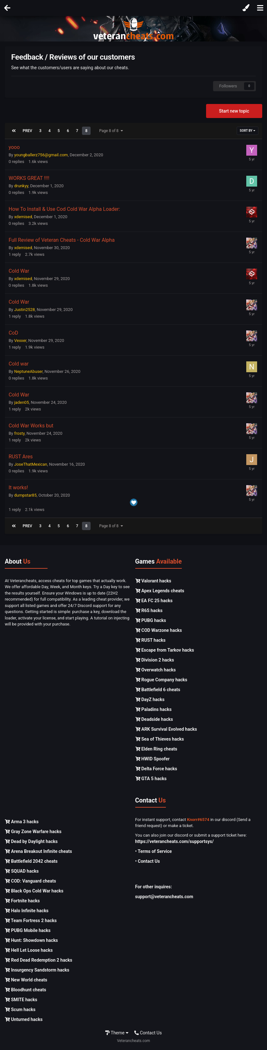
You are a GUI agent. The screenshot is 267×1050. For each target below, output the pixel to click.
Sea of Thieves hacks (159, 739)
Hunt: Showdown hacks (31, 940)
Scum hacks (20, 1009)
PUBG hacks (150, 620)
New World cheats (26, 979)
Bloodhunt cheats (25, 989)
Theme (117, 1032)
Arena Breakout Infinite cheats (38, 851)
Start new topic (234, 111)
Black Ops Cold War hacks (34, 890)
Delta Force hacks (156, 768)
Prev (27, 131)
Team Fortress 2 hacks (31, 920)
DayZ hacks (150, 699)
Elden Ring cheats (156, 748)
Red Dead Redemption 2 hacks (38, 960)
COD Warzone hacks (158, 630)
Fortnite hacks (22, 900)
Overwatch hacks (155, 669)
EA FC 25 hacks (154, 600)
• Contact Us (147, 861)
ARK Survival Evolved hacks (166, 729)
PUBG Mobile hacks (27, 930)
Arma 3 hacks (22, 821)
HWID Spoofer (152, 758)
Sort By (247, 130)
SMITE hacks (21, 999)
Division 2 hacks (154, 659)
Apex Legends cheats (159, 590)
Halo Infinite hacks (26, 910)
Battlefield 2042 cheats (31, 861)
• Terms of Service (153, 851)
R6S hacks (149, 610)
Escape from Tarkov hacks (164, 650)
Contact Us (148, 1032)
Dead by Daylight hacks (31, 841)
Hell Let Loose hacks (29, 950)
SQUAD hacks (22, 871)
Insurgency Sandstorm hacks (37, 969)
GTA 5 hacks (151, 778)
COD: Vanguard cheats (30, 881)
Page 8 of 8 (111, 131)
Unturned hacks (23, 1019)
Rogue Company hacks (161, 679)
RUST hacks (150, 640)
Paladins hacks (153, 709)
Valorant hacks (153, 580)
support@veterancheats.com (164, 896)
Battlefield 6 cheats (157, 689)
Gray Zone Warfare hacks (33, 831)
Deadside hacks (154, 719)
